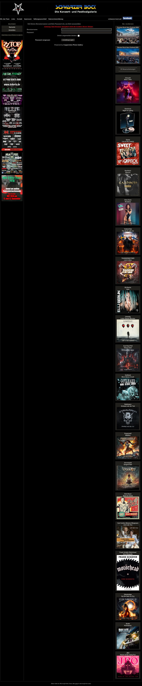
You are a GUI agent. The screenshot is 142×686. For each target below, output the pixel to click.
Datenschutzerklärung (55, 19)
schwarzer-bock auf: (121, 19)
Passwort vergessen (42, 40)
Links (13, 19)
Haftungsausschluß (40, 19)
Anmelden (12, 30)
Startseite (12, 27)
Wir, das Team (4, 19)
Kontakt (19, 19)
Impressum (28, 19)
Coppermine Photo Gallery (73, 45)
